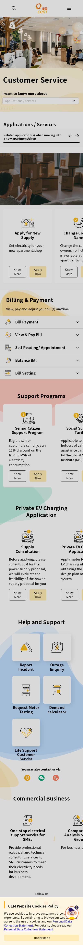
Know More (17, 272)
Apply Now (38, 272)
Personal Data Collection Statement (28, 929)
